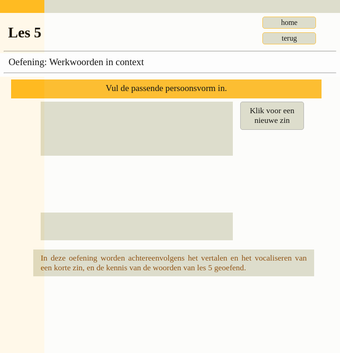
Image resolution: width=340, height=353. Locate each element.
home (289, 22)
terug (289, 38)
